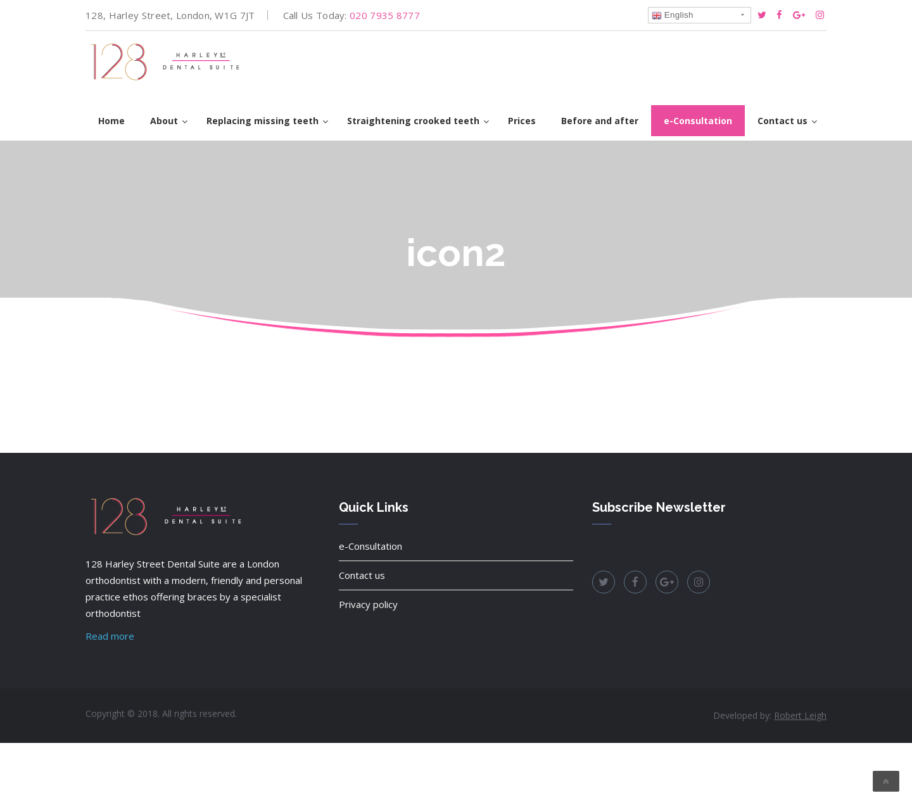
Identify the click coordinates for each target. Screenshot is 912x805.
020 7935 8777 (385, 15)
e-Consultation (370, 546)
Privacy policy (368, 604)
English (673, 15)
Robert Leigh (800, 715)
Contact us (362, 575)
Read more (110, 636)
